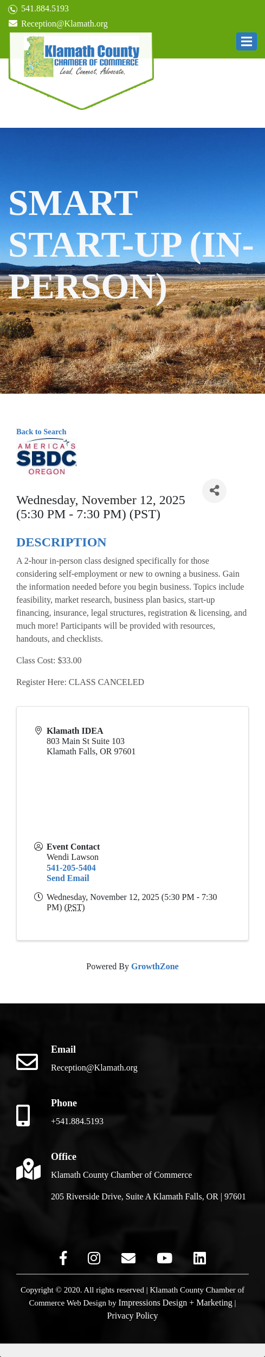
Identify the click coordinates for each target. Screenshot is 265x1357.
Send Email (68, 878)
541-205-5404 (71, 867)
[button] (246, 41)
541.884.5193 (38, 9)
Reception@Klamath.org (58, 23)
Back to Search (41, 431)
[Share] (214, 491)
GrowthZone (155, 966)
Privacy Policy (132, 1315)
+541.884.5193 (77, 1121)
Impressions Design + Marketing (175, 1302)
